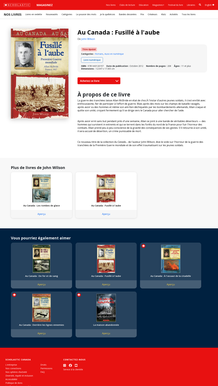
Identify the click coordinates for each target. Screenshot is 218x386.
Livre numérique (92, 59)
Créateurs (152, 14)
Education (144, 4)
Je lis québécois (107, 14)
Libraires (191, 4)
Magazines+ (158, 4)
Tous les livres (189, 14)
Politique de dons (13, 340)
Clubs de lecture (127, 4)
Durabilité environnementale (19, 347)
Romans (99, 53)
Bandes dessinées (128, 14)
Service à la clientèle (73, 326)
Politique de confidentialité (32, 377)
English (209, 4)
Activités (174, 14)
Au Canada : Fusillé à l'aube (69, 205)
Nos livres (111, 4)
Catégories (67, 14)
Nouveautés (52, 14)
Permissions (46, 325)
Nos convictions (13, 325)
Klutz (163, 14)
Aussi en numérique (114, 53)
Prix (142, 14)
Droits (43, 321)
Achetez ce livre (98, 81)
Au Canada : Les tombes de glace (29, 207)
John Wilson (88, 39)
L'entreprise (11, 321)
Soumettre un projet (15, 354)
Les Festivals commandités (18, 343)
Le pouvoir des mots (86, 14)
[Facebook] (70, 322)
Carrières (9, 351)
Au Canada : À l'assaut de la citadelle (108, 280)
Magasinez (44, 5)
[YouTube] (76, 322)
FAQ (42, 329)
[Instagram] (64, 322)
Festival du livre (175, 4)
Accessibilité (11, 336)
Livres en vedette (33, 14)
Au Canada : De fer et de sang (29, 280)
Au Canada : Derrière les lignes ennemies (148, 280)
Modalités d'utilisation (57, 377)
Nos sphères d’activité (16, 329)
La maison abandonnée (188, 278)
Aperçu (29, 217)
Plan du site (11, 377)
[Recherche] (200, 4)
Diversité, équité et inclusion (19, 332)
